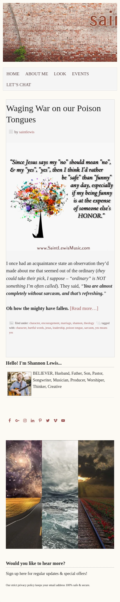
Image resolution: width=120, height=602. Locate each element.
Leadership (59, 327)
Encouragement (50, 323)
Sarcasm (89, 327)
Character (34, 323)
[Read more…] (84, 308)
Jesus (48, 327)
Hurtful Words (36, 327)
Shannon (77, 323)
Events (80, 73)
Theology (89, 323)
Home (12, 73)
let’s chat (18, 84)
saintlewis (26, 132)
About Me (36, 73)
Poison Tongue (74, 327)
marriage (66, 323)
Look (60, 73)
